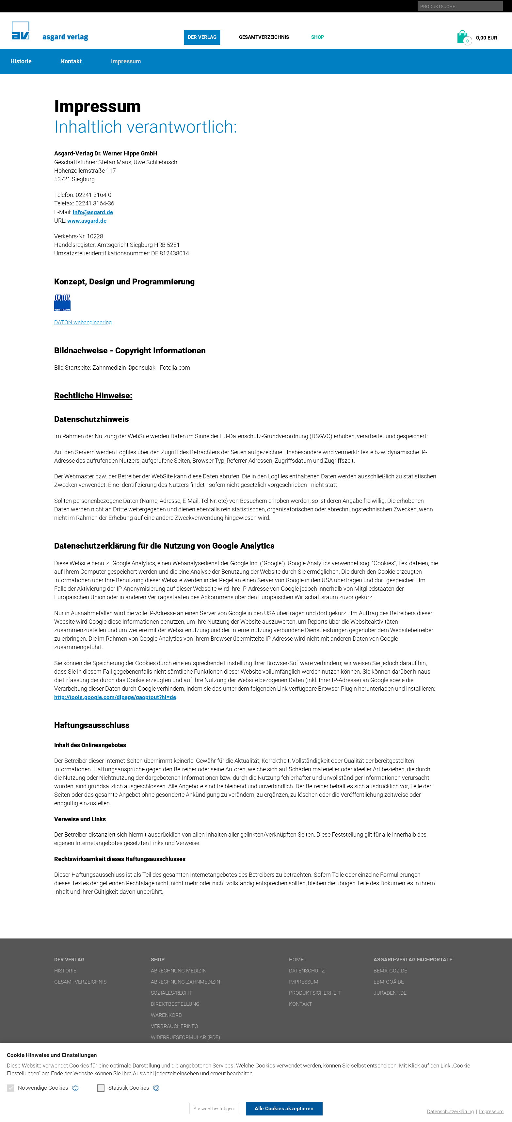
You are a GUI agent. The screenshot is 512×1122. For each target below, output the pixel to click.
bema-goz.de (390, 971)
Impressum (491, 1111)
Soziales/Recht (171, 993)
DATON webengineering (84, 322)
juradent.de (390, 993)
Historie (21, 61)
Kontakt (71, 61)
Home (296, 959)
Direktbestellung (175, 1004)
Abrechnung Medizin (178, 971)
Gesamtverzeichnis (264, 37)
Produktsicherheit (315, 993)
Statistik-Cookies (123, 1088)
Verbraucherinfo (174, 1026)
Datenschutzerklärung (450, 1111)
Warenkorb (166, 1015)
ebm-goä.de (389, 982)
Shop (317, 37)
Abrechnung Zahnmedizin (185, 982)
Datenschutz (307, 971)
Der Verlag (202, 37)
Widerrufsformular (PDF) (185, 1037)
